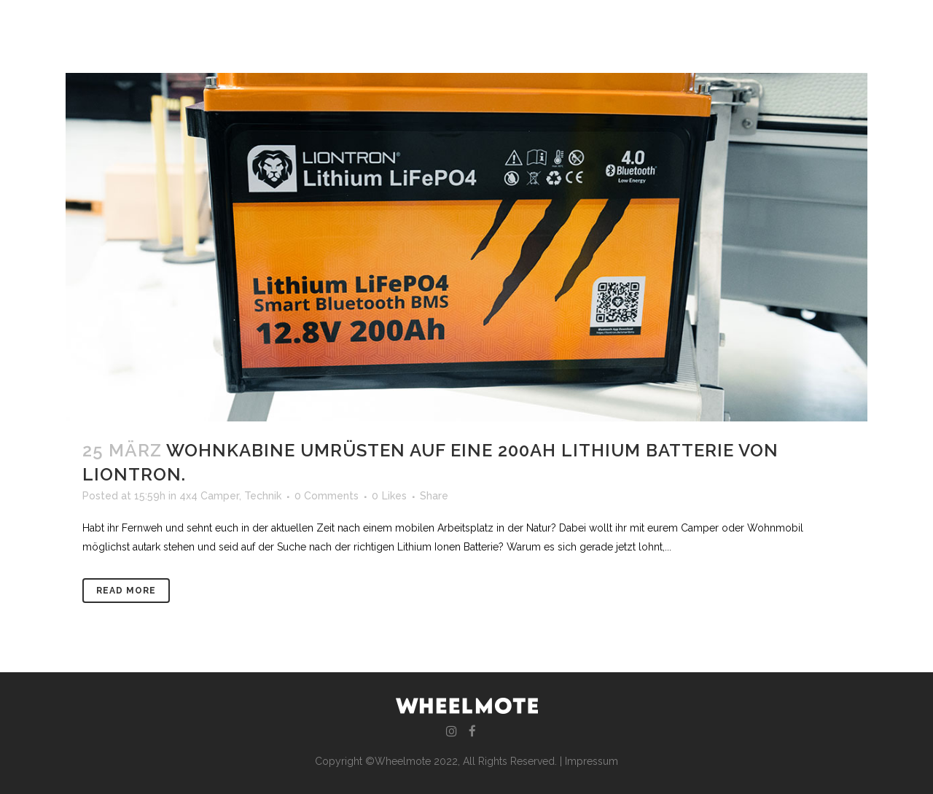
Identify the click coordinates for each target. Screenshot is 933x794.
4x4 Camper (209, 496)
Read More (126, 590)
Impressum (591, 761)
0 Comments (326, 496)
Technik (262, 496)
